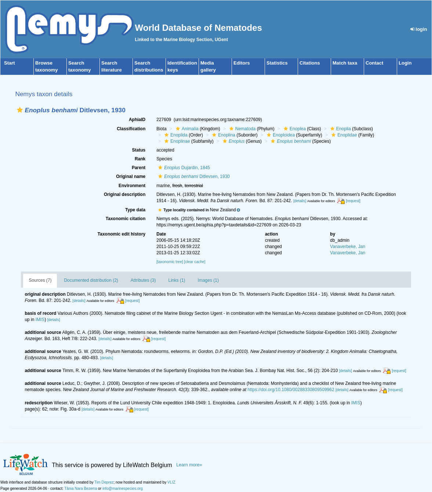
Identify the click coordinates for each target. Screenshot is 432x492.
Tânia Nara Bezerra (80, 488)
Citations (310, 63)
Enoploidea (280, 135)
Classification (131, 128)
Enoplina (222, 135)
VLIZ (171, 482)
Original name (130, 176)
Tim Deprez (103, 482)
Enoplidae (343, 135)
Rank (140, 158)
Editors (241, 63)
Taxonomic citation (125, 218)
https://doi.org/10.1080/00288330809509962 (290, 389)
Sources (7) (40, 280)
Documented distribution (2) (91, 280)
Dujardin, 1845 (183, 167)
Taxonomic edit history (121, 234)
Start (9, 63)
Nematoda (241, 128)
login (418, 29)
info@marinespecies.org (122, 488)
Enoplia (339, 128)
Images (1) (208, 280)
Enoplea (294, 128)
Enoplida (175, 135)
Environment (132, 185)
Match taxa (345, 63)
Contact (374, 63)
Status (139, 150)
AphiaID (137, 119)
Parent (138, 167)
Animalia (186, 128)
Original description (124, 194)
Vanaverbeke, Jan (347, 246)
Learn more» (189, 464)
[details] (299, 201)
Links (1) (176, 280)
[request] (353, 201)
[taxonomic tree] (169, 262)
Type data (135, 209)
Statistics (277, 63)
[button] (20, 110)
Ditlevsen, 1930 (193, 176)
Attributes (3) (143, 280)
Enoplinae (176, 141)
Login (405, 63)
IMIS (40, 319)
